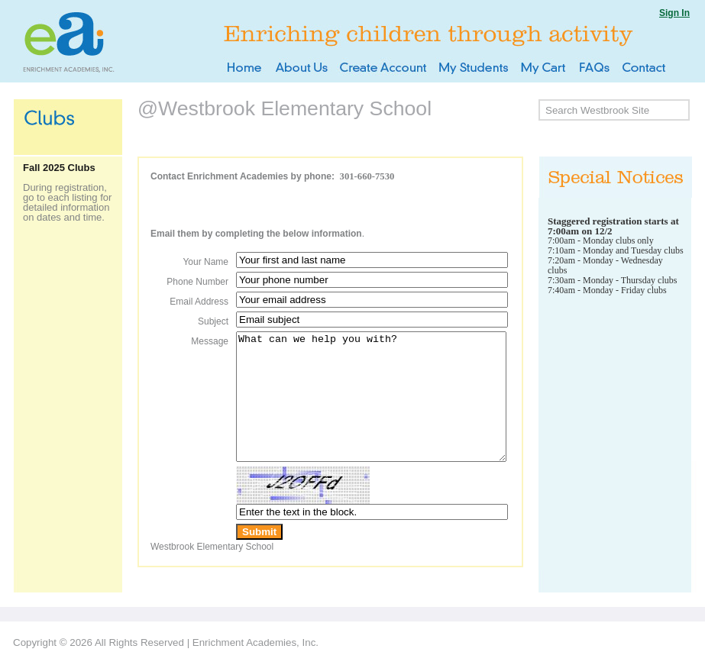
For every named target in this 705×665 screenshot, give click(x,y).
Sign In (674, 13)
